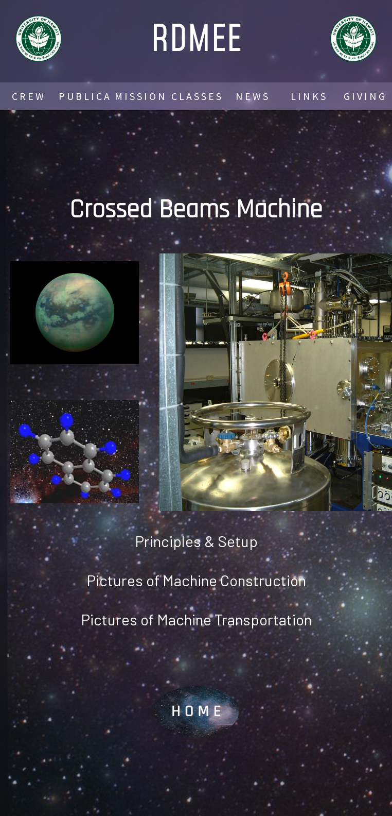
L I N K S (308, 96)
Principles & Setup (196, 541)
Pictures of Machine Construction (196, 580)
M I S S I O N (140, 96)
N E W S (252, 96)
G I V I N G (364, 96)
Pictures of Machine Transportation (196, 619)
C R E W (28, 96)
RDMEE (196, 37)
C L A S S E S (196, 96)
